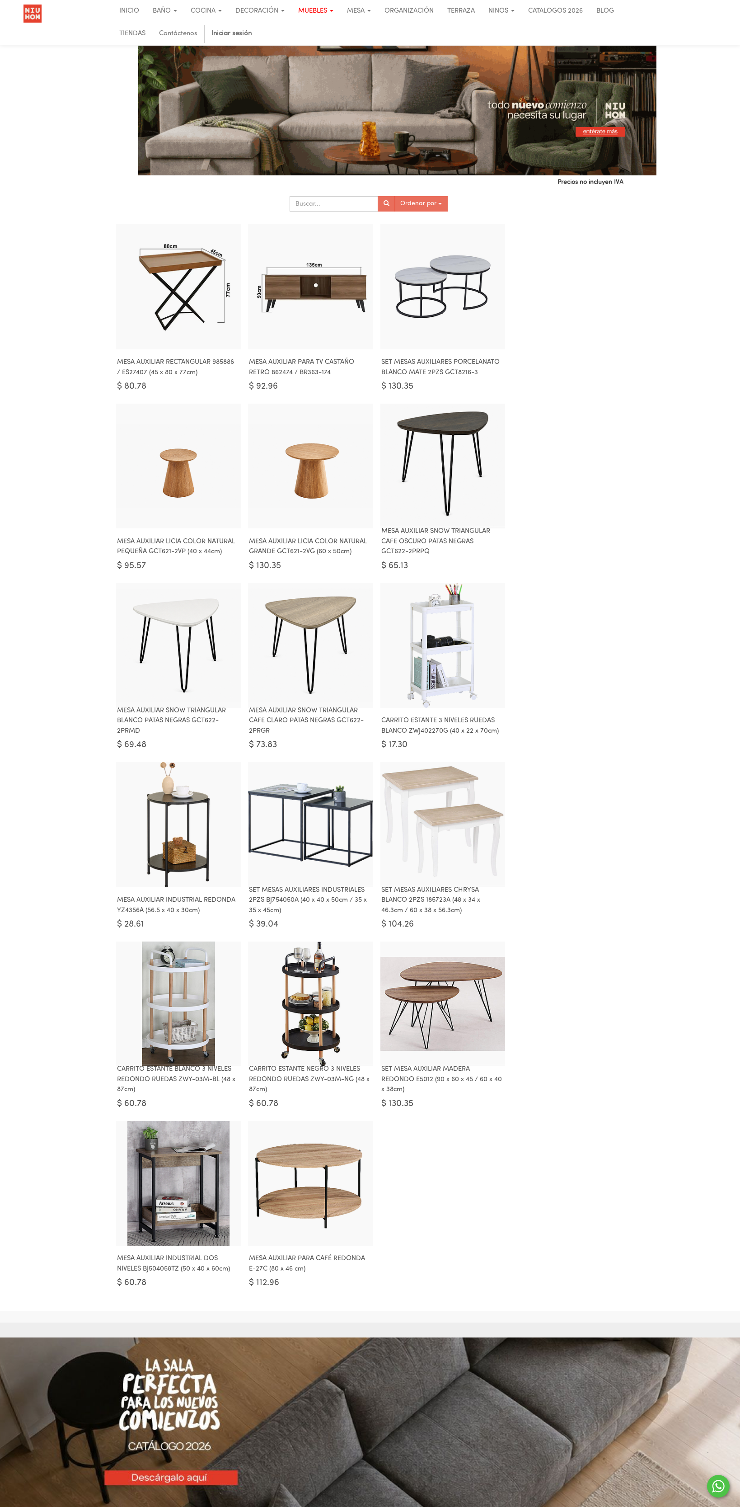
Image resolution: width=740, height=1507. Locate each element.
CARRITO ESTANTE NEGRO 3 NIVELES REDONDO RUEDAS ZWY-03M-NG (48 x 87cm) (303, 906)
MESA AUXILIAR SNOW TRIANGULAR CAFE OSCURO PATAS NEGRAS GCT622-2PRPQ (300, 544)
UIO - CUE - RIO (576, 1402)
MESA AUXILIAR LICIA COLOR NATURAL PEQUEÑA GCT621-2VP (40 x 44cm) (560, 363)
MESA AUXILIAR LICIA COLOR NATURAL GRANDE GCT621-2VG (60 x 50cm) (173, 544)
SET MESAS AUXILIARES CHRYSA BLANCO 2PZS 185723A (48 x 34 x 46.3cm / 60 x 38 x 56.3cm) (552, 725)
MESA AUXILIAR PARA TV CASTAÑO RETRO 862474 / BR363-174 (298, 368)
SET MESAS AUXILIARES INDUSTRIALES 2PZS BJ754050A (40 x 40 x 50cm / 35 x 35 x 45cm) (432, 725)
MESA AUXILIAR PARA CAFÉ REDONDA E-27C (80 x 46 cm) (175, 1092)
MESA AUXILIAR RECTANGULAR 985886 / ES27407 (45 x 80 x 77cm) (175, 368)
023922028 (568, 1455)
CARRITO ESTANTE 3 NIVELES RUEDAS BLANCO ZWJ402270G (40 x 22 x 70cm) (175, 730)
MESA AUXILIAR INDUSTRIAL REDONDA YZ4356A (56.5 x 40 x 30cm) (303, 730)
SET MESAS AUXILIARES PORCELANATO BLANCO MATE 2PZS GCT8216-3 (429, 363)
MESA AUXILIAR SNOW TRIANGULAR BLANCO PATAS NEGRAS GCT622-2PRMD (429, 544)
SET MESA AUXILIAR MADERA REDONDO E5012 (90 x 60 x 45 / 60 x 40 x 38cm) (430, 906)
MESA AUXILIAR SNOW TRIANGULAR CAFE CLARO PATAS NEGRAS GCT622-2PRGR (560, 544)
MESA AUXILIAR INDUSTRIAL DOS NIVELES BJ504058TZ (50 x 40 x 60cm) (559, 911)
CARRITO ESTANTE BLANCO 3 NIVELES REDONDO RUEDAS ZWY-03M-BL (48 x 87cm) (174, 906)
